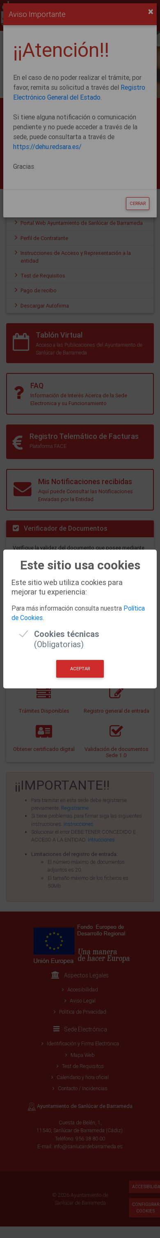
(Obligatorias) (66, 634)
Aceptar (80, 668)
